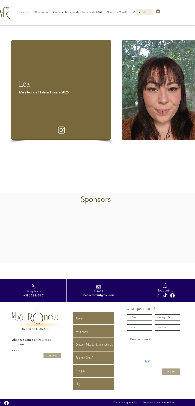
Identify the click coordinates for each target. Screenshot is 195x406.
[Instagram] (157, 295)
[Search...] (145, 12)
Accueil (79, 318)
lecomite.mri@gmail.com (99, 295)
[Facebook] (172, 295)
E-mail (15, 351)
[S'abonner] (52, 355)
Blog (78, 384)
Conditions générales (125, 402)
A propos (80, 370)
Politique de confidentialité (158, 402)
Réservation (82, 331)
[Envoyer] (171, 371)
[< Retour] (18, 33)
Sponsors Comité (84, 357)
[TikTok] (165, 295)
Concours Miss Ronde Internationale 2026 (95, 344)
